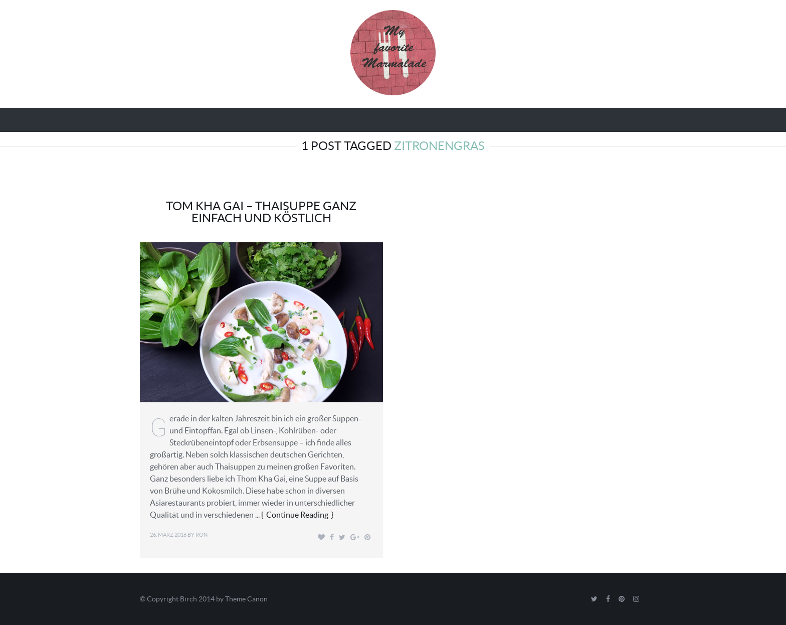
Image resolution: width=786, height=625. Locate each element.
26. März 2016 (168, 535)
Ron (201, 535)
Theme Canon (246, 599)
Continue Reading (297, 514)
